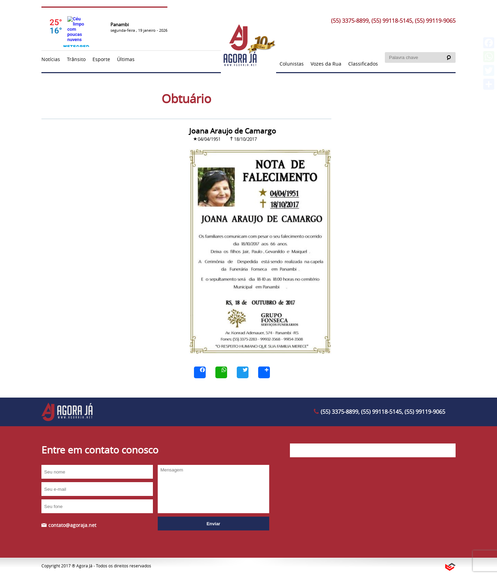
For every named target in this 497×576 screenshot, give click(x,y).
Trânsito (76, 59)
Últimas (126, 59)
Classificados (363, 63)
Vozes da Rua (326, 63)
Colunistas (292, 63)
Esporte (101, 59)
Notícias (50, 59)
